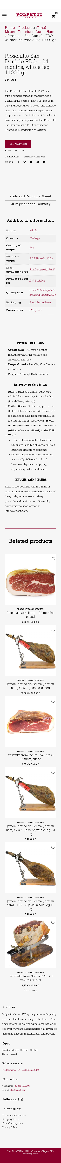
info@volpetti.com (18, 1090)
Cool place (35, 310)
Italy (31, 247)
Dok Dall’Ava (37, 281)
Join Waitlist (17, 144)
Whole (33, 230)
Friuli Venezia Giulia (41, 258)
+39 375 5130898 (21, 1086)
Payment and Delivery (31, 204)
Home (10, 28)
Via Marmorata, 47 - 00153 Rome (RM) (20, 1070)
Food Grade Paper (40, 302)
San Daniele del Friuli (41, 269)
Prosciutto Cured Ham (36, 32)
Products (25, 28)
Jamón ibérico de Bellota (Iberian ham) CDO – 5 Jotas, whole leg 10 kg (30, 905)
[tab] (30, 197)
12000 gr (34, 238)
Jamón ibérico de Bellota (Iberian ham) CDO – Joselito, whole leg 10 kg (30, 830)
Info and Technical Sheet (30, 196)
